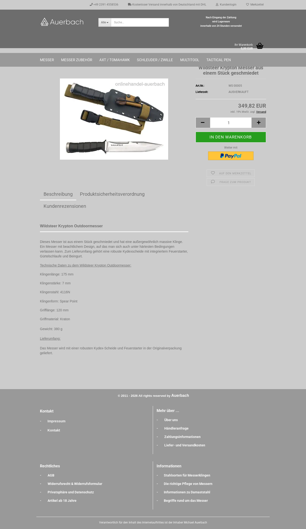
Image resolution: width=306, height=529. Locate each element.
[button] (203, 122)
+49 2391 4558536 (104, 4)
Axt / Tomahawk (114, 60)
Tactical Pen (218, 60)
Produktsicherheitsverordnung (112, 194)
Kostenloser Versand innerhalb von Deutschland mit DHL (167, 4)
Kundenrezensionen (65, 206)
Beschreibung (58, 194)
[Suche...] (104, 22)
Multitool (189, 60)
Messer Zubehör (76, 60)
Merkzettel (255, 4)
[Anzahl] (231, 122)
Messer (47, 60)
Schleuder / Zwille (155, 60)
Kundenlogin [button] (226, 4)
